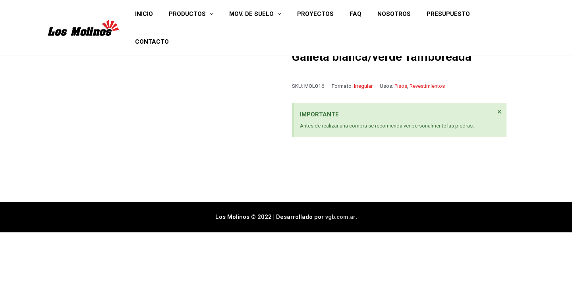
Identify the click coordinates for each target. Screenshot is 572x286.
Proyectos (330, 13)
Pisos (401, 86)
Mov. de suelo (274, 14)
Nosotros (400, 13)
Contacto (501, 13)
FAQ (366, 13)
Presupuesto (451, 13)
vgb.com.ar (340, 206)
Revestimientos (428, 86)
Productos (213, 14)
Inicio (171, 13)
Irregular (363, 86)
